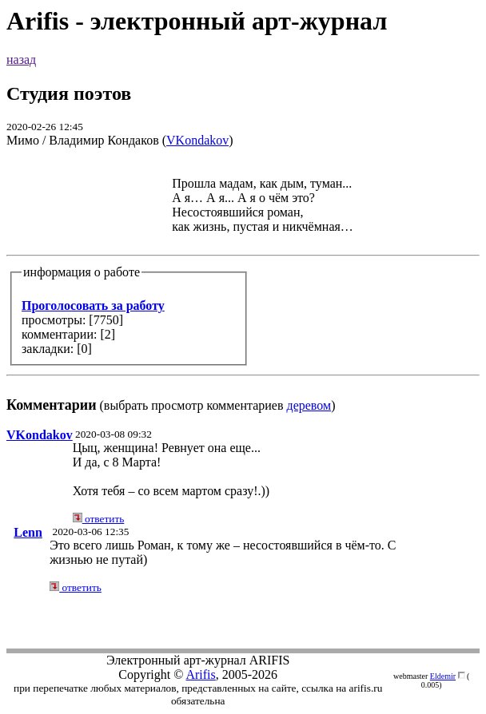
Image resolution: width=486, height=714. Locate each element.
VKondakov (197, 140)
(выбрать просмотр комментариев (243, 287)
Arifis (200, 674)
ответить (99, 519)
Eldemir (443, 676)
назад (21, 59)
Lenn (28, 532)
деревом (309, 405)
